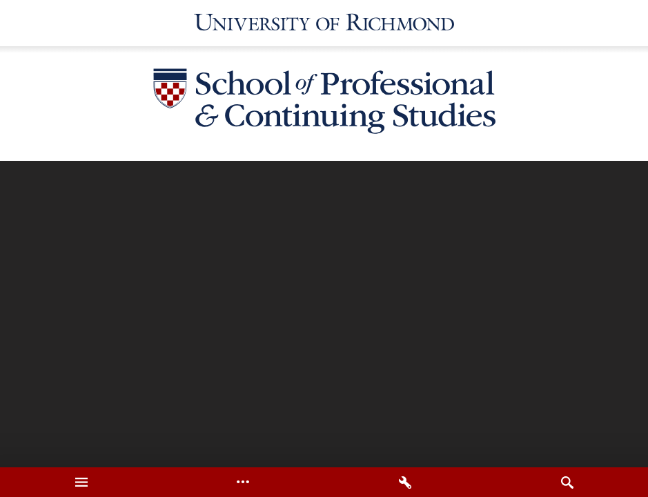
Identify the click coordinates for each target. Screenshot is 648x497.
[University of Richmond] (324, 23)
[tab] (81, 482)
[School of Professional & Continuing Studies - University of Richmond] (324, 103)
